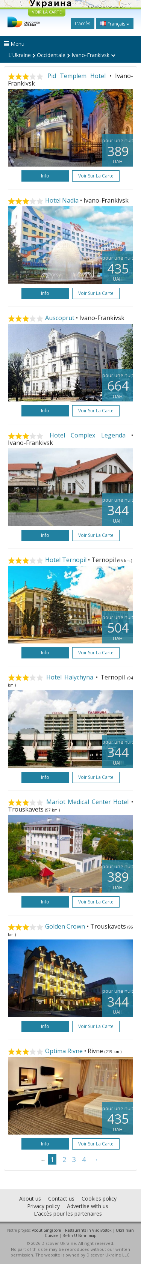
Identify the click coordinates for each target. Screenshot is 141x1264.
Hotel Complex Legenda (88, 435)
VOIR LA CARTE (47, 12)
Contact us (61, 1198)
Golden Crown (65, 926)
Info (45, 176)
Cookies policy (99, 1198)
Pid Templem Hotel (76, 76)
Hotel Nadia (62, 200)
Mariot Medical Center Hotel (87, 802)
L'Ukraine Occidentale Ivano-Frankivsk (61, 55)
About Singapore (46, 1230)
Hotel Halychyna (69, 677)
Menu (14, 43)
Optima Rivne (64, 1051)
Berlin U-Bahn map (79, 1235)
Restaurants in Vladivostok (88, 1230)
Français (114, 23)
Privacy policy (43, 1206)
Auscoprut (59, 318)
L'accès (82, 23)
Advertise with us (87, 1206)
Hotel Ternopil (65, 560)
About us (30, 1198)
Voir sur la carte (96, 176)
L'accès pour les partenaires (68, 1213)
